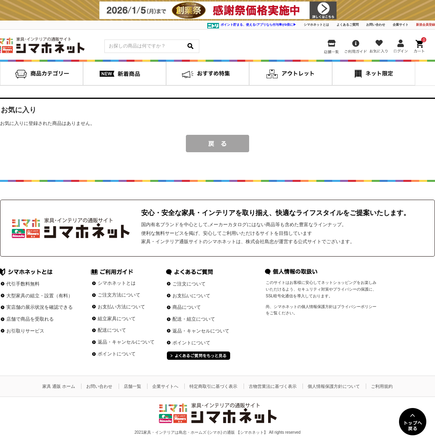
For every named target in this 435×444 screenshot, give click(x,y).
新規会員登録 (425, 24)
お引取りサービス (25, 331)
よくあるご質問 (348, 24)
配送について (112, 330)
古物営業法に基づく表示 (273, 386)
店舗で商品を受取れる (30, 319)
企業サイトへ (165, 386)
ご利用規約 (382, 386)
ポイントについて (117, 354)
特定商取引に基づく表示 (213, 386)
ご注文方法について (119, 295)
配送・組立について (193, 319)
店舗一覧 (132, 386)
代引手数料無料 (23, 284)
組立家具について (117, 318)
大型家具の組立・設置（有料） (39, 296)
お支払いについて (191, 296)
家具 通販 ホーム (58, 386)
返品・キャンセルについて (126, 342)
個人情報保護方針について (334, 386)
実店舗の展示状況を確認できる (39, 307)
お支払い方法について (121, 307)
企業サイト (401, 24)
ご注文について (189, 284)
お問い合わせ (375, 24)
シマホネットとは (316, 24)
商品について (186, 307)
